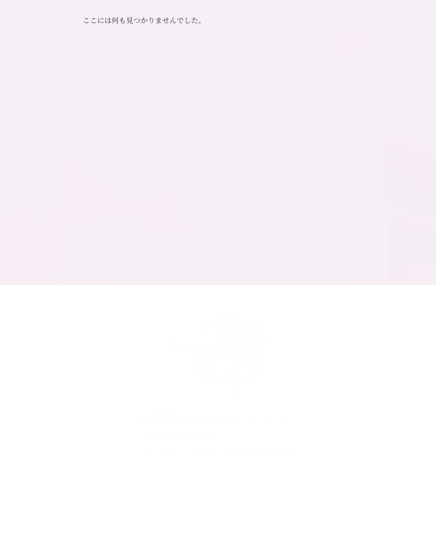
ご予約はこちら (340, 24)
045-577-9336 (187, 449)
